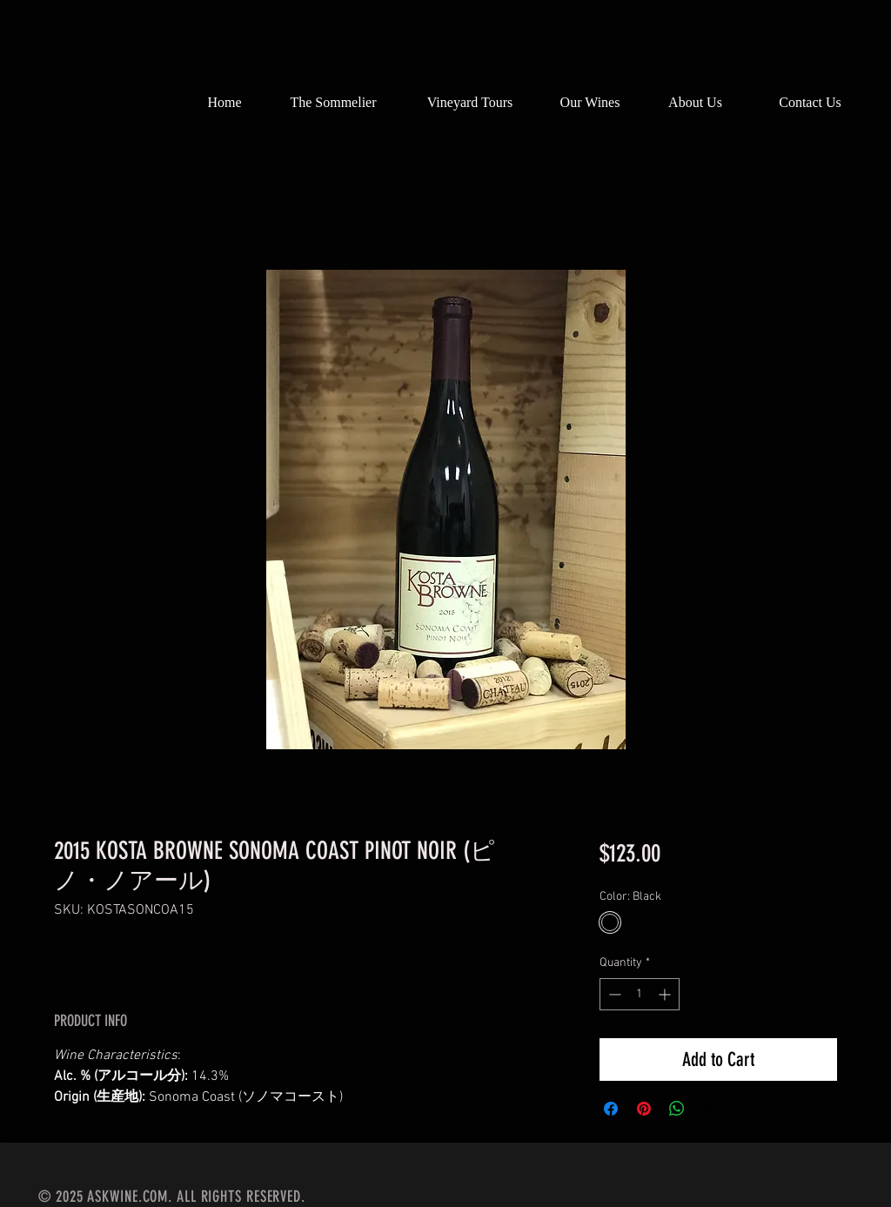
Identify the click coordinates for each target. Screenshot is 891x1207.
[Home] (224, 102)
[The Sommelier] (333, 102)
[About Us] (695, 102)
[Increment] (666, 994)
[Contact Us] (810, 102)
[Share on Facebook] (610, 1108)
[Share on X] (710, 1108)
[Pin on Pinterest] (643, 1108)
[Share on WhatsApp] (677, 1108)
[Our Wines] (590, 102)
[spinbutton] (639, 994)
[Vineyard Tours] (470, 102)
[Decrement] (613, 994)
